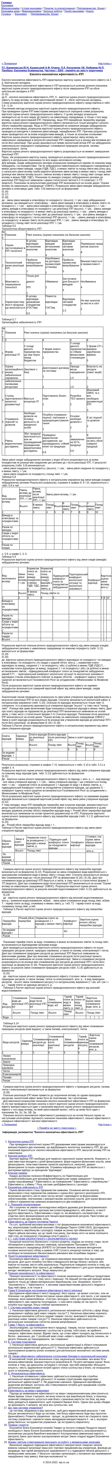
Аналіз (90, 11)
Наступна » (105, 63)
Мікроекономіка (10, 8)
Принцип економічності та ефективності (31, 1273)
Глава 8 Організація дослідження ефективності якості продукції (45, 1290)
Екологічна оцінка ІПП (21, 1141)
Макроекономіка (31, 11)
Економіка (7, 5)
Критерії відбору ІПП (20, 1156)
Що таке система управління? (25, 1407)
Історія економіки (32, 8)
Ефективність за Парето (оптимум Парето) (33, 1221)
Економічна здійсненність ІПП (25, 1187)
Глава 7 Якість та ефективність (26, 1324)
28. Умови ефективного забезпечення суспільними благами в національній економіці (57, 1356)
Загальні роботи (52, 11)
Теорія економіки (74, 11)
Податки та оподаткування (59, 8)
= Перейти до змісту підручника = (56, 1128)
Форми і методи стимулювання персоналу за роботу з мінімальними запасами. (54, 1442)
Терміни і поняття (18, 1425)
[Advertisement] (56, 38)
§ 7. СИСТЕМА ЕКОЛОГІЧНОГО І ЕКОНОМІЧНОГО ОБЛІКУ (43, 1239)
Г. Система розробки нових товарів (28, 1307)
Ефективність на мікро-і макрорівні (28, 1390)
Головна (6, 14)
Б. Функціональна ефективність (26, 1373)
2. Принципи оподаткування (24, 1204)
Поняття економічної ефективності (28, 1256)
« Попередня (9, 63)
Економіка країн (10, 11)
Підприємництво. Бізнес (91, 8)
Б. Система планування (22, 1342)
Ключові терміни (17, 1173)
